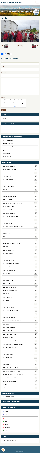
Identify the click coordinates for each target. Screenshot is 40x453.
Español (5, 418)
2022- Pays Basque (20, 357)
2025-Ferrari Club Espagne (20, 200)
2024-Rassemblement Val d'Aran (20, 230)
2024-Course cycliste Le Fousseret (20, 263)
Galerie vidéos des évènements (10, 440)
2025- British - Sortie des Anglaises (20, 193)
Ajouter (3, 110)
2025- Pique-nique (20, 190)
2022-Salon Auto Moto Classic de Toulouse (20, 344)
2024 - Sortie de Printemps (20, 277)
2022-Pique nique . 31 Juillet (20, 347)
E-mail (2, 66)
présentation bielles (20, 388)
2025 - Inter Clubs (20, 176)
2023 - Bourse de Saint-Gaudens (20, 310)
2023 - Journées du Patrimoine (20, 287)
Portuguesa (6, 430)
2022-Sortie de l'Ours (20, 337)
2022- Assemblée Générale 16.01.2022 (20, 371)
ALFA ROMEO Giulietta (8, 140)
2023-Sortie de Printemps (20, 317)
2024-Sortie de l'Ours (20, 223)
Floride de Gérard (7, 156)
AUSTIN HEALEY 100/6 (8, 146)
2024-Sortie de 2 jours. (20, 253)
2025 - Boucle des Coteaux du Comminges (20, 203)
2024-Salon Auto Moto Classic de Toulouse (20, 227)
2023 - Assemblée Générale (20, 327)
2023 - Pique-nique (20, 297)
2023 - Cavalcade (20, 294)
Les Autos (5, 127)
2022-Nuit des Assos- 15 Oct (20, 334)
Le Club (4, 118)
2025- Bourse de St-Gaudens (20, 196)
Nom (2, 61)
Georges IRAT (6, 150)
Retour (20, 45)
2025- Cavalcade (20, 183)
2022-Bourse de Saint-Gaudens (20, 361)
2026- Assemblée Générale (20, 166)
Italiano (5, 421)
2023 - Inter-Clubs (20, 284)
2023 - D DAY (20, 324)
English (5, 414)
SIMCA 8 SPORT (6, 153)
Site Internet (3, 72)
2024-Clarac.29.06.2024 (20, 250)
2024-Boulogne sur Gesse (20, 220)
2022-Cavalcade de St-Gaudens (20, 341)
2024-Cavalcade (20, 237)
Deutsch (5, 424)
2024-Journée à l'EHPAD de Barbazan (20, 243)
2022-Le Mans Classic (20, 354)
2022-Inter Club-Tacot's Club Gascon (20, 351)
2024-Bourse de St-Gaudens (20, 257)
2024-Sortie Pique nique (20, 240)
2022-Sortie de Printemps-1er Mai (20, 368)
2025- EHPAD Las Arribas (20, 186)
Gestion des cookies (20, 451)
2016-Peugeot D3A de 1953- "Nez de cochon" (20, 374)
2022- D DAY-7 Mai (20, 364)
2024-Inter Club (20, 233)
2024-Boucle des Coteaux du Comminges (20, 267)
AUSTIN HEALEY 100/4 (8, 143)
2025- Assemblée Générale (20, 213)
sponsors (20, 384)
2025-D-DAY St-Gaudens (20, 206)
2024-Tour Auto (20, 274)
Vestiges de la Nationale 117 (20, 378)
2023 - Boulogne (20, 314)
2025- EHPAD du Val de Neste (20, 169)
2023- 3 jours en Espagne (20, 307)
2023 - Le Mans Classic (20, 304)
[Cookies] (3, 450)
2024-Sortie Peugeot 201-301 (20, 260)
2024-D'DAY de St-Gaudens (20, 270)
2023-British (20, 300)
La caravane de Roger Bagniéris (20, 381)
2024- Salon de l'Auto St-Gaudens (20, 216)
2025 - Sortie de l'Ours (20, 173)
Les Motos (5, 131)
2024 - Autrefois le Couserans (20, 247)
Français (5, 411)
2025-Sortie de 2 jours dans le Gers (20, 180)
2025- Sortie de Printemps (20, 210)
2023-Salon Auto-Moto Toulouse (20, 290)
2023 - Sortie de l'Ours (20, 280)
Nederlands (6, 427)
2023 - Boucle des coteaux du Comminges (20, 321)
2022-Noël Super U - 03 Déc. (20, 331)
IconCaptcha (13, 106)
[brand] (12, 2)
